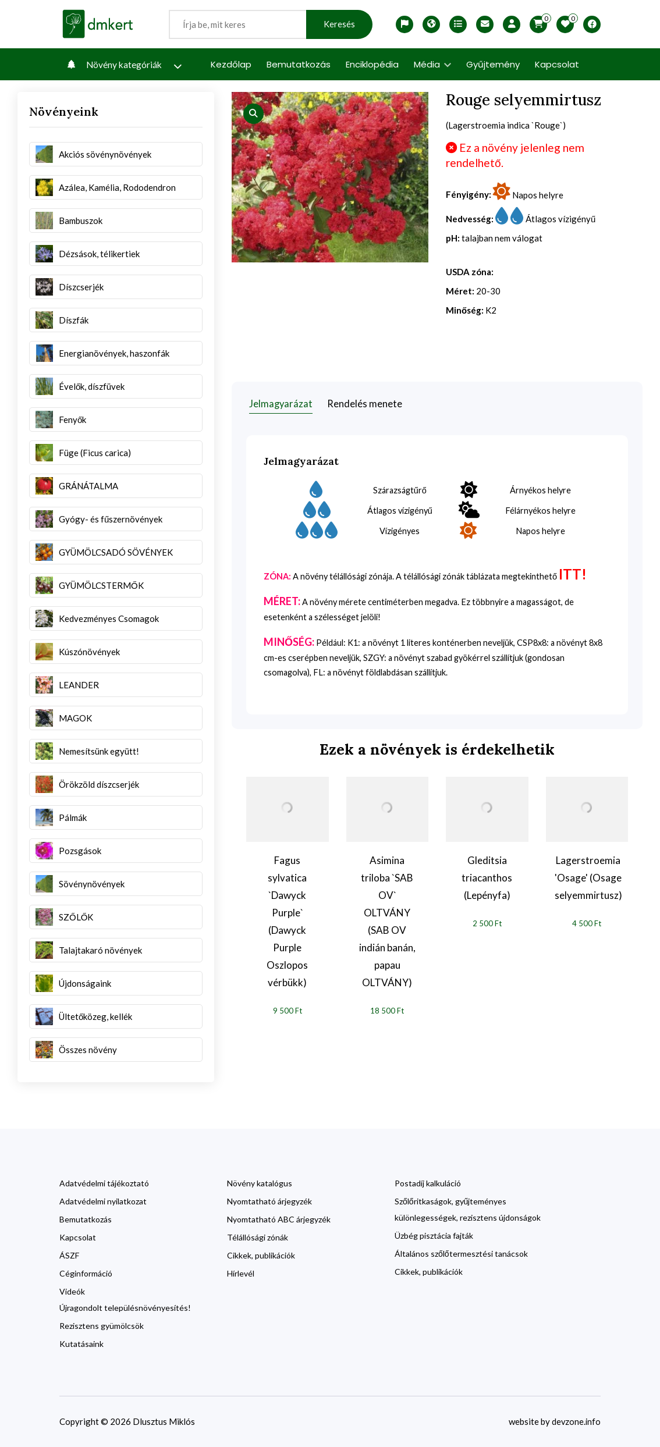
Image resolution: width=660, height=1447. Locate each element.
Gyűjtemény (493, 64)
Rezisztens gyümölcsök (101, 1326)
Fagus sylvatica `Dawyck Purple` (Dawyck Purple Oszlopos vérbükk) (287, 921)
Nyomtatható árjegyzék (269, 1201)
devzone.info (576, 1421)
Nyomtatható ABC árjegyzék (279, 1219)
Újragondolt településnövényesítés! (125, 1308)
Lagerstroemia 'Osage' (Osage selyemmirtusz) (588, 877)
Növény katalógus (259, 1183)
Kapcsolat (557, 64)
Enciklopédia (372, 64)
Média (432, 64)
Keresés (339, 24)
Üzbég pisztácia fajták (434, 1235)
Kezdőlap (231, 64)
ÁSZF (69, 1255)
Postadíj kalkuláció (428, 1183)
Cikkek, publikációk (261, 1255)
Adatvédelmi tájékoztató (104, 1183)
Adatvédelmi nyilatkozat (103, 1201)
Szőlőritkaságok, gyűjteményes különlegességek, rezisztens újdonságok (468, 1209)
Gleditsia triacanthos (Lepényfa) (487, 877)
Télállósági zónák (257, 1237)
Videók (72, 1291)
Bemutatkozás (299, 64)
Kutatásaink (81, 1344)
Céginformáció (85, 1273)
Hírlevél (240, 1273)
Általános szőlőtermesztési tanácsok (461, 1253)
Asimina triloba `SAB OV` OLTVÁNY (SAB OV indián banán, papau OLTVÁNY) (387, 921)
